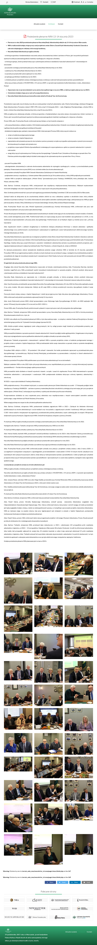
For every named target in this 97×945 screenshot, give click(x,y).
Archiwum (51, 24)
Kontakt (60, 24)
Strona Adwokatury (31, 2)
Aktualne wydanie (39, 24)
